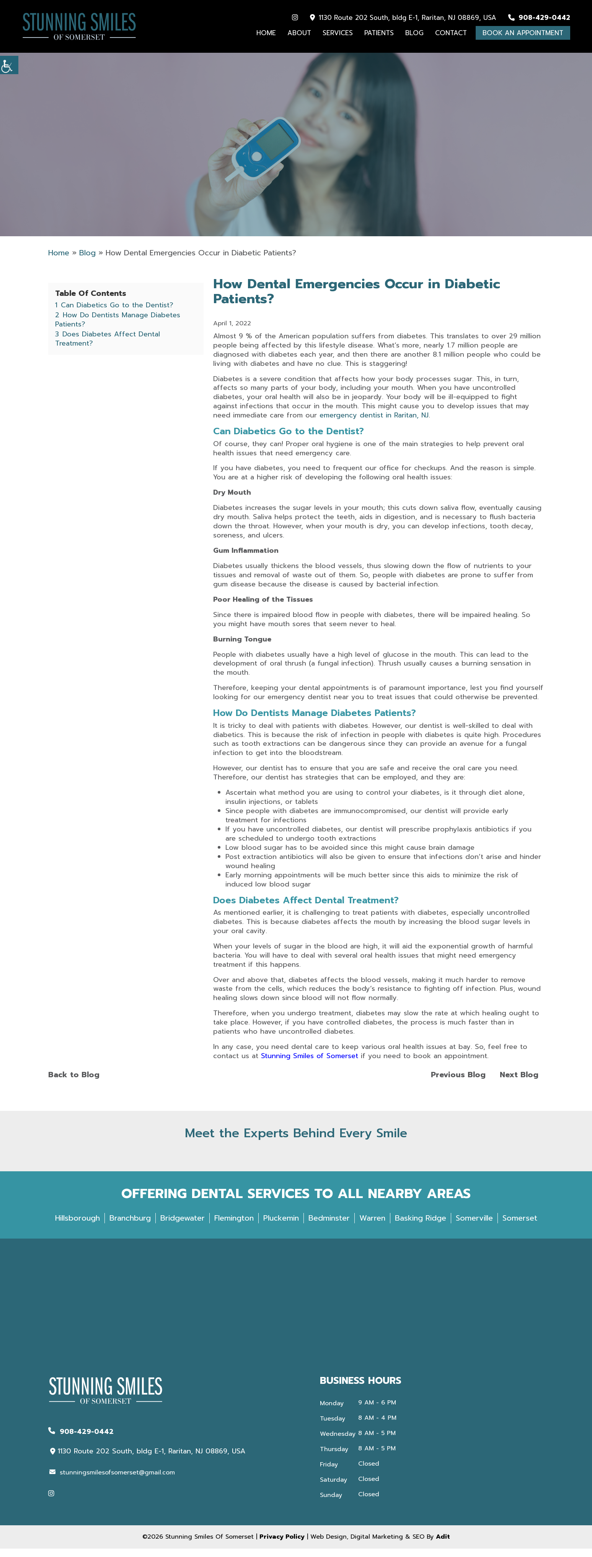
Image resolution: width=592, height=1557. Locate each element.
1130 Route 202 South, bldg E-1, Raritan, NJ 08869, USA (403, 18)
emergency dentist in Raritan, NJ (374, 424)
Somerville (474, 1226)
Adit (443, 1545)
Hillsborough (77, 1226)
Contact (451, 33)
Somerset (519, 1226)
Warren (372, 1226)
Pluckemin (281, 1226)
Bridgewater (182, 1226)
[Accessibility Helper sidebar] (9, 65)
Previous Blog (458, 1083)
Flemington (234, 1226)
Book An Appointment (523, 33)
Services (338, 33)
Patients (379, 33)
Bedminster (329, 1226)
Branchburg (130, 1226)
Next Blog (519, 1083)
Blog (414, 33)
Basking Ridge (420, 1226)
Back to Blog (73, 1083)
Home (266, 33)
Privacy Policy (282, 1545)
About (299, 33)
